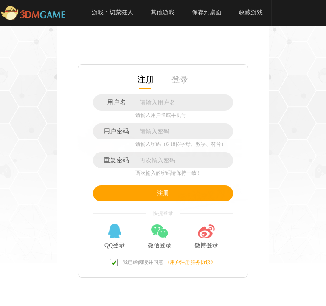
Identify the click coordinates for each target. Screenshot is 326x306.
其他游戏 (162, 12)
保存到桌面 (207, 12)
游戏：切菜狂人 (112, 12)
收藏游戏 (251, 12)
